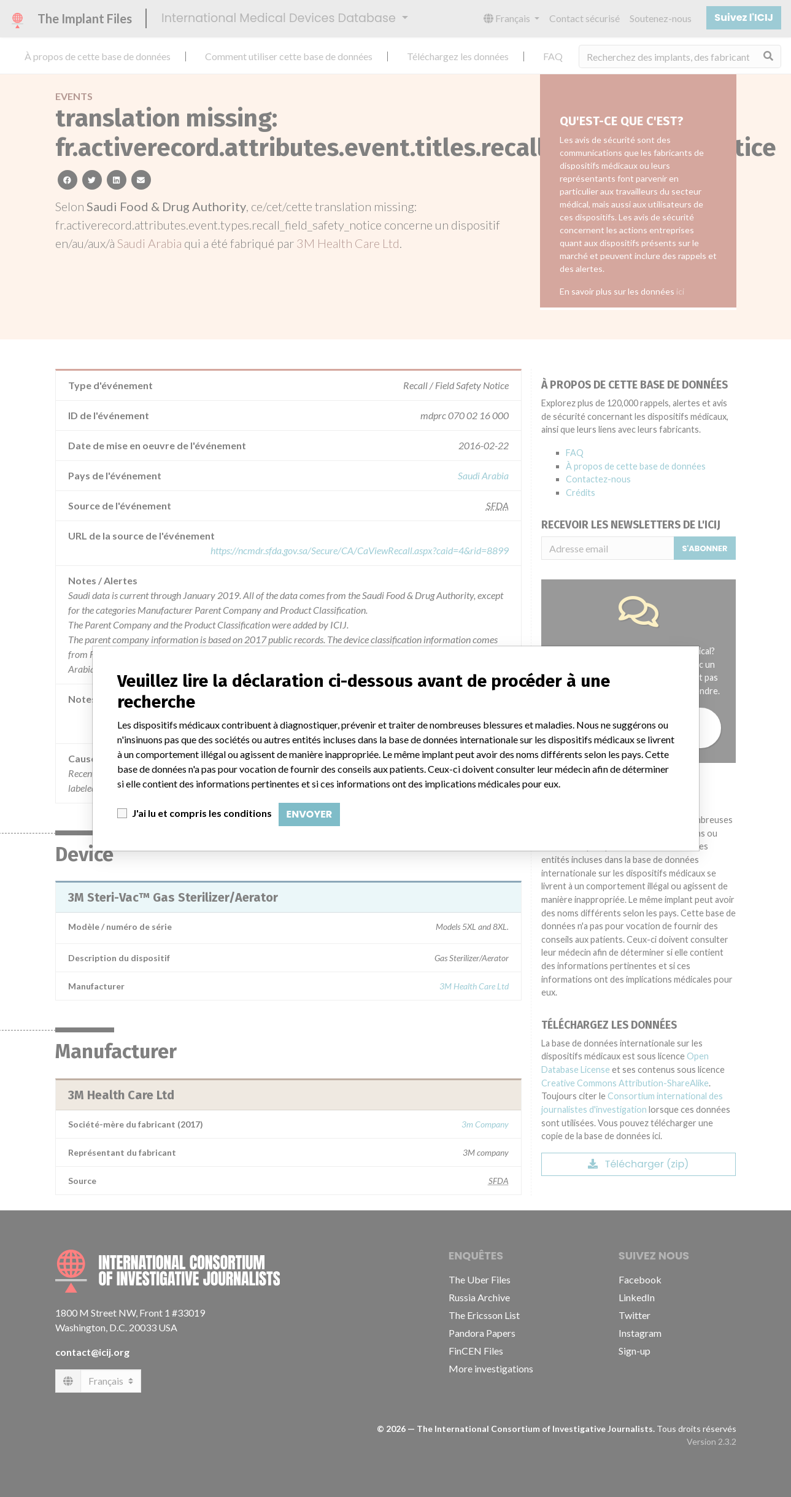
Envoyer (310, 814)
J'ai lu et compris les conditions (202, 813)
